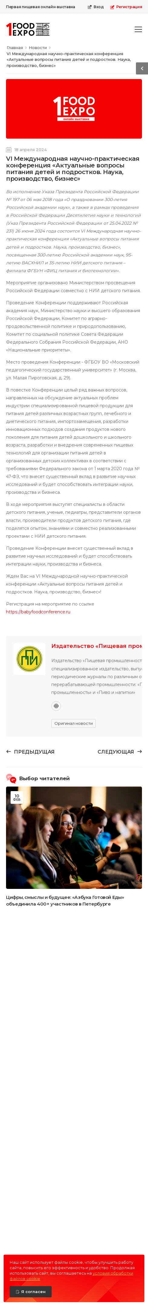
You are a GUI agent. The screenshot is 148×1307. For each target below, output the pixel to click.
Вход (95, 7)
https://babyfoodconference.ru (38, 612)
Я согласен (33, 1291)
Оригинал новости (73, 723)
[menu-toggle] (138, 29)
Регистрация (126, 7)
